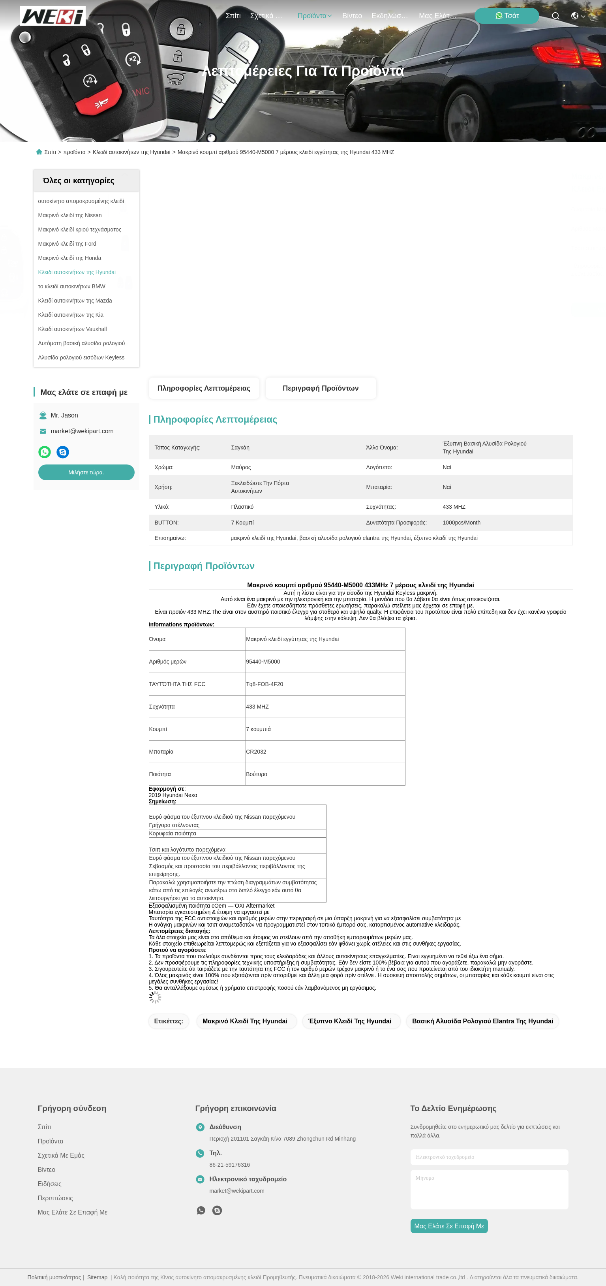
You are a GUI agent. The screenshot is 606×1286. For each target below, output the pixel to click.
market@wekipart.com (82, 431)
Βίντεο (352, 16)
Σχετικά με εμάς (269, 16)
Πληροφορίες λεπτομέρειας (204, 388)
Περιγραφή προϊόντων (321, 388)
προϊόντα (315, 16)
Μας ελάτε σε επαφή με (438, 16)
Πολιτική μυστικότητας (54, 1277)
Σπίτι (233, 16)
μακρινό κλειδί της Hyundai (245, 1021)
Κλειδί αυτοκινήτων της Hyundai (132, 152)
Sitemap (97, 1277)
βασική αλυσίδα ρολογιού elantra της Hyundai (482, 1021)
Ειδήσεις (50, 1184)
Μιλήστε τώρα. (86, 472)
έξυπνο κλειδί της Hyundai (350, 1021)
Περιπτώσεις (55, 1198)
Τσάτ (507, 15)
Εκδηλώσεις (390, 16)
